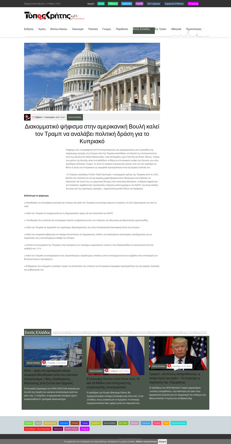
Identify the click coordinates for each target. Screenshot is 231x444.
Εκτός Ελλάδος (141, 29)
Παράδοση (122, 29)
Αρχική (90, 3)
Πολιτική (93, 29)
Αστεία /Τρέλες (71, 428)
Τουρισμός (146, 423)
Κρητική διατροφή (178, 423)
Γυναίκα (157, 423)
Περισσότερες (194, 29)
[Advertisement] (151, 16)
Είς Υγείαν (160, 29)
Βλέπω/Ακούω (58, 29)
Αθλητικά (176, 29)
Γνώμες (107, 29)
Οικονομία (78, 29)
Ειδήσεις (29, 29)
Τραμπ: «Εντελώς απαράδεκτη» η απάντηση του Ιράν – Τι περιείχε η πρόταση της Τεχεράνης (174, 378)
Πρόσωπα (58, 428)
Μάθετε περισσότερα (146, 441)
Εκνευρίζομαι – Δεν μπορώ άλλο (37, 428)
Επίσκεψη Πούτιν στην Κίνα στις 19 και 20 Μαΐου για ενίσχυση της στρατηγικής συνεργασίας (113, 383)
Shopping (84, 428)
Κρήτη (42, 29)
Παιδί (166, 423)
